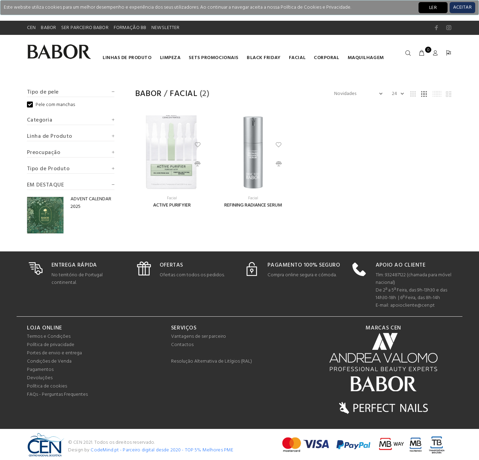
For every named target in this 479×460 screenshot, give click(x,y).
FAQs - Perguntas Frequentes (57, 395)
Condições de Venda (49, 361)
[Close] (462, 7)
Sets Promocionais (213, 58)
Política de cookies (47, 386)
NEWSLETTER (165, 28)
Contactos (182, 345)
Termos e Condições (49, 337)
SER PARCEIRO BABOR (85, 28)
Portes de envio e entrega (54, 353)
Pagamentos (40, 370)
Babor (148, 93)
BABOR (48, 28)
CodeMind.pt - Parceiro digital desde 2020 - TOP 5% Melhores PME (162, 450)
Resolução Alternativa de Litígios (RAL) (211, 361)
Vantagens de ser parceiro (198, 337)
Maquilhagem (366, 58)
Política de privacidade (50, 345)
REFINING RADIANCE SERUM (253, 205)
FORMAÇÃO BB (130, 28)
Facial (297, 58)
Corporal (326, 58)
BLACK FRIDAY (264, 58)
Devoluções (40, 378)
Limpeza (170, 58)
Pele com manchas (51, 105)
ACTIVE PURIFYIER (172, 205)
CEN (31, 28)
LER (433, 8)
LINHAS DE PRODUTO (127, 58)
